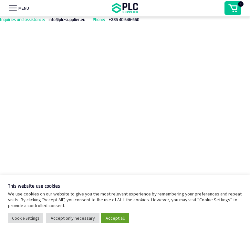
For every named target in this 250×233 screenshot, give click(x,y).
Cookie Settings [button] (25, 218)
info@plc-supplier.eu (66, 20)
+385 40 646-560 (124, 20)
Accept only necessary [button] (73, 218)
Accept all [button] (115, 218)
